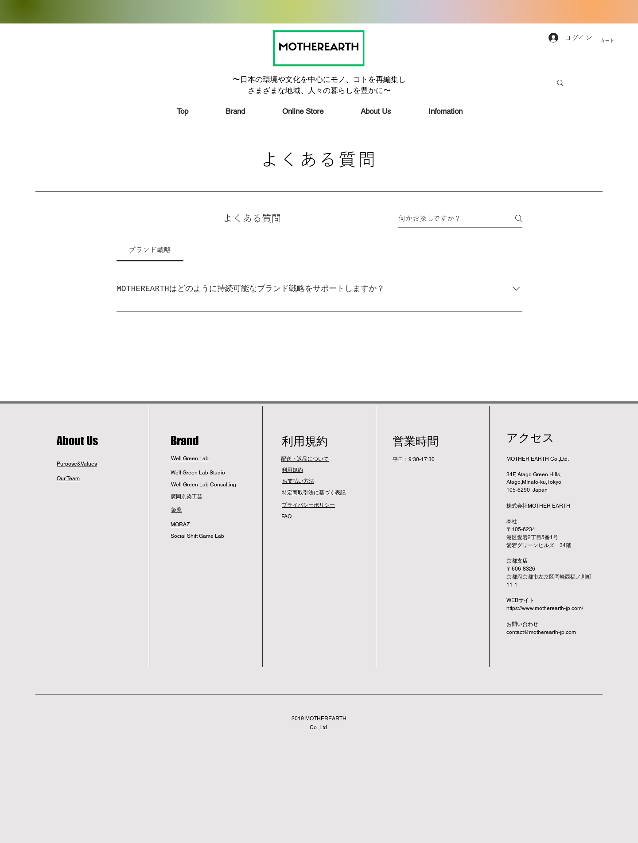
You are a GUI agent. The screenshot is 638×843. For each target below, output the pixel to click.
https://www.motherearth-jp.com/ (544, 608)
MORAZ (180, 524)
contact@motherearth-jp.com (541, 632)
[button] (617, 41)
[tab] (150, 249)
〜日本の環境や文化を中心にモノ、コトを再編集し (319, 79)
